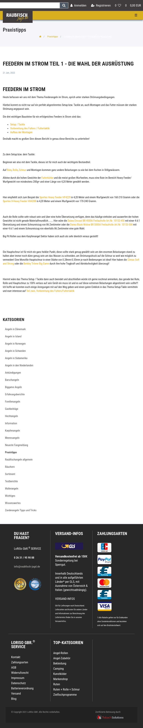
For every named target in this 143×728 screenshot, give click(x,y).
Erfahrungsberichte (15, 394)
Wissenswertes (13, 503)
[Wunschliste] (118, 5)
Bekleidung (59, 663)
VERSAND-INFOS (69, 533)
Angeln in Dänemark (15, 329)
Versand (16, 693)
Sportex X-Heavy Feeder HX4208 (19, 201)
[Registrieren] (101, 5)
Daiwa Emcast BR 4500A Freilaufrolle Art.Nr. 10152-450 (96, 220)
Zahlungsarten (112, 533)
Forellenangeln (12, 401)
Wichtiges (10, 495)
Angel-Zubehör (61, 658)
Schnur (23, 169)
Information (11, 423)
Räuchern (10, 466)
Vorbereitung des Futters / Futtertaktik (30, 128)
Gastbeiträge (11, 408)
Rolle (15, 169)
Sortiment (10, 474)
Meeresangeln (12, 437)
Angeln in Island (13, 336)
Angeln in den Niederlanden (19, 365)
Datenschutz (18, 683)
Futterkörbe (47, 177)
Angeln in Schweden (15, 350)
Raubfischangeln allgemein (19, 459)
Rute (9, 169)
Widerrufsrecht (19, 673)
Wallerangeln (11, 488)
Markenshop (60, 679)
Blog (13, 699)
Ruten (56, 684)
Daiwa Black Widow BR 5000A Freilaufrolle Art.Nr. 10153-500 (101, 224)
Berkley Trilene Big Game (36, 263)
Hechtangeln (11, 416)
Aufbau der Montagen (21, 132)
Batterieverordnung (22, 688)
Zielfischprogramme (65, 694)
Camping (58, 668)
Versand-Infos (60, 621)
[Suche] (64, 5)
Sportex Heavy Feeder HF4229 (55, 197)
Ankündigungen (13, 372)
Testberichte (11, 481)
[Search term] (30, 5)
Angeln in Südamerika (16, 358)
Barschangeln (12, 379)
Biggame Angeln (13, 387)
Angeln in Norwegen (15, 343)
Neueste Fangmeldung (16, 445)
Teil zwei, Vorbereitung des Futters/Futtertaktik (50, 290)
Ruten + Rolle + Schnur (66, 689)
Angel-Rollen (60, 653)
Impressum (17, 678)
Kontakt (15, 657)
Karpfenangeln (12, 430)
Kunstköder (60, 674)
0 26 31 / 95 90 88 (24, 557)
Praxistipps (52, 36)
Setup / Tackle (17, 124)
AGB (13, 667)
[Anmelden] (78, 5)
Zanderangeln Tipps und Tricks (20, 510)
